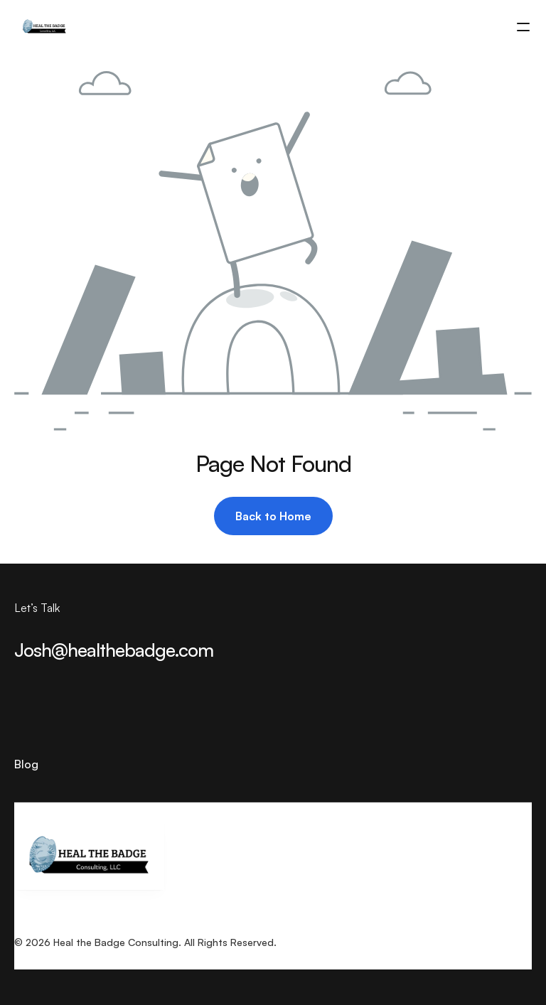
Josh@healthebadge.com (113, 649)
